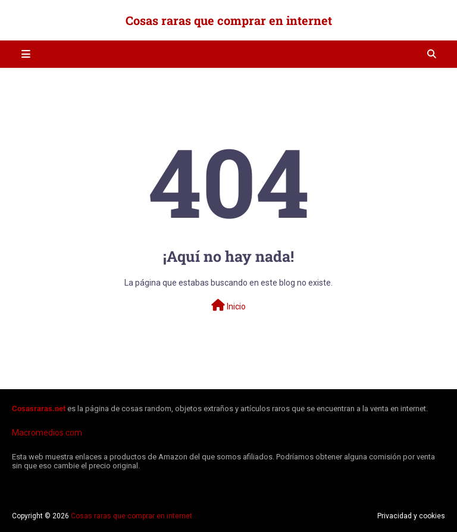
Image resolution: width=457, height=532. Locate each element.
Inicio (228, 305)
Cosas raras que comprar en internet (229, 20)
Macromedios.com (47, 432)
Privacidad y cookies (411, 516)
